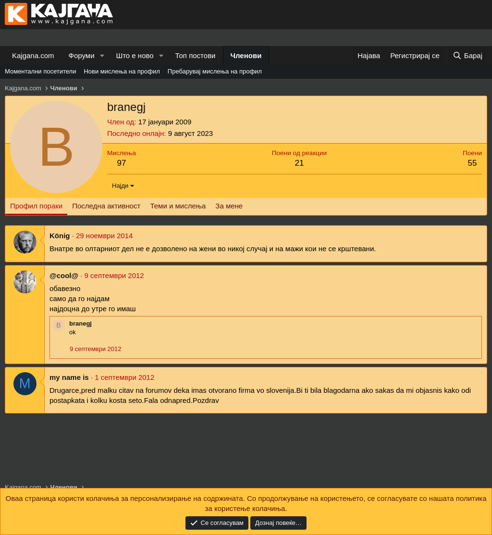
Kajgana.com (33, 55)
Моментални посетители (40, 71)
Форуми (82, 55)
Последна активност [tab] (106, 206)
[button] (102, 55)
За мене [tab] (229, 206)
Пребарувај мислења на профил (215, 71)
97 (121, 163)
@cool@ (63, 275)
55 (472, 163)
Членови (246, 55)
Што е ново (134, 55)
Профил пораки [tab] (36, 206)
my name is (69, 377)
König (59, 235)
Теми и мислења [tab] (178, 206)
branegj (80, 323)
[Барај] (467, 55)
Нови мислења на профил (122, 71)
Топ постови (195, 55)
